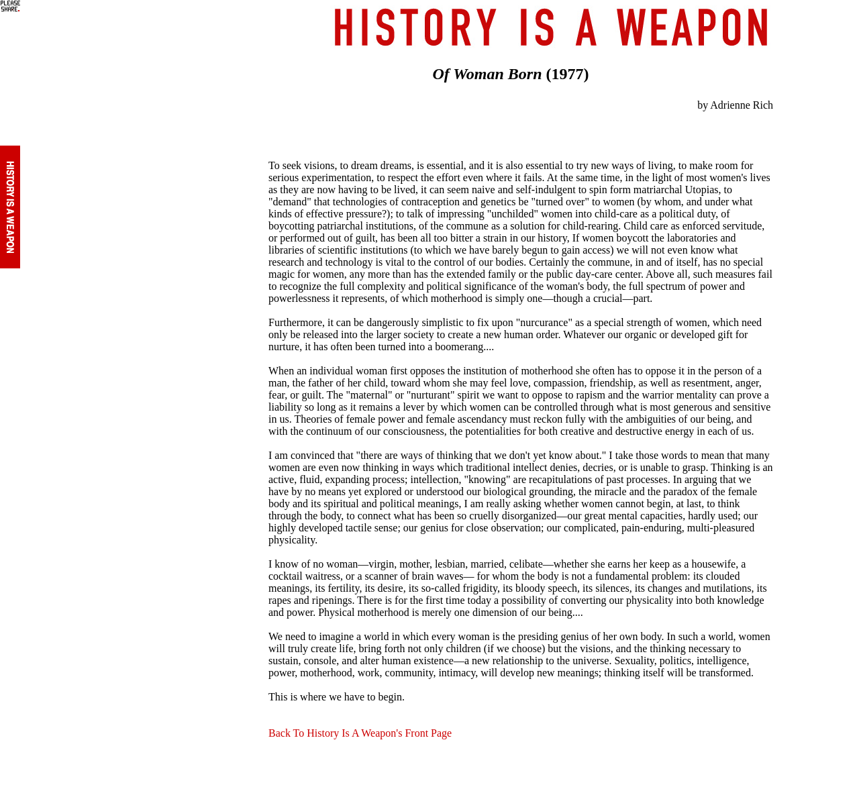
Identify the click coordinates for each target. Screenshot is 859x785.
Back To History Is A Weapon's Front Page (360, 733)
